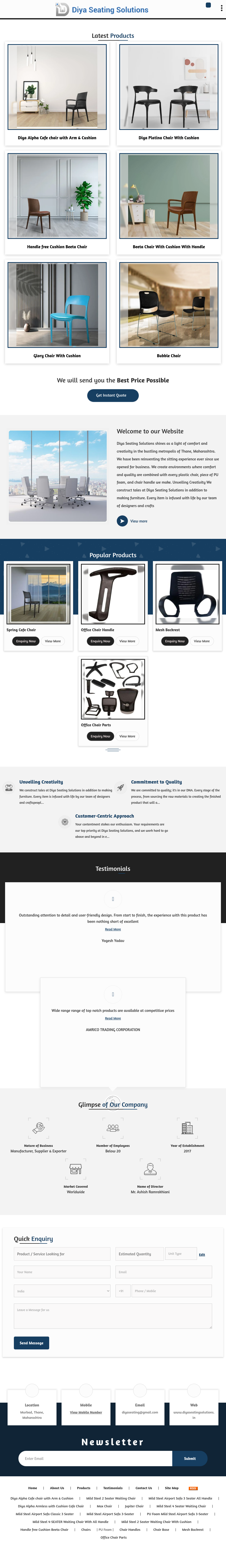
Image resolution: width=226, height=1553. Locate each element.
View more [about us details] (138, 521)
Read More (113, 929)
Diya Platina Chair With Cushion (169, 137)
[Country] (62, 1291)
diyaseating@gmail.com (140, 1412)
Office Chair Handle (97, 629)
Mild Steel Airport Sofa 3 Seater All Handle (180, 1498)
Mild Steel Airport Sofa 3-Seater (110, 1514)
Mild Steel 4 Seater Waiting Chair (181, 1506)
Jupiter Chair (134, 1506)
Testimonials (113, 1488)
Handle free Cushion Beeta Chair (57, 246)
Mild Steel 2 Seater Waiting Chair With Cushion (156, 1521)
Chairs (86, 1529)
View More (53, 641)
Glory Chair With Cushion (57, 355)
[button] (86, 1412)
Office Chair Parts (96, 725)
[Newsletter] (95, 1458)
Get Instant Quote (113, 396)
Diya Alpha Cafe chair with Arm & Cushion (57, 137)
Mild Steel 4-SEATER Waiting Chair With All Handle (70, 1521)
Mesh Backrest (168, 629)
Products (84, 1488)
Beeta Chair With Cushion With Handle (169, 246)
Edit (202, 1254)
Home (32, 1488)
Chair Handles (130, 1529)
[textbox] (181, 1253)
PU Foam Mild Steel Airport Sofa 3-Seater (177, 1514)
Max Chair (104, 1506)
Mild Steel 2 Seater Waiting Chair (110, 1498)
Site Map (172, 1488)
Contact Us (143, 1488)
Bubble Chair (169, 355)
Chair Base (161, 1529)
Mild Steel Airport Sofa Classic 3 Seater (45, 1514)
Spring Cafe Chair (21, 629)
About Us (57, 1488)
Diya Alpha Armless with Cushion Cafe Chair (51, 1506)
